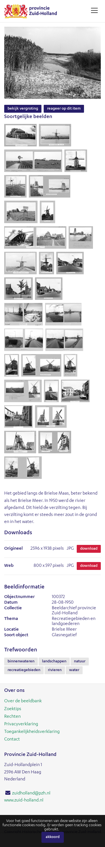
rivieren (55, 670)
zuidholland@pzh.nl (31, 793)
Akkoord (53, 837)
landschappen (54, 661)
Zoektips (12, 709)
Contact (12, 739)
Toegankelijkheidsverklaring (32, 732)
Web (8, 566)
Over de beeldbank (23, 701)
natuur (79, 661)
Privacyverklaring (21, 724)
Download (88, 549)
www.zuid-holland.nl (23, 800)
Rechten (12, 716)
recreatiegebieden (24, 670)
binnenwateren (21, 661)
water (74, 670)
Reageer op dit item (64, 109)
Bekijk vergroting (23, 109)
